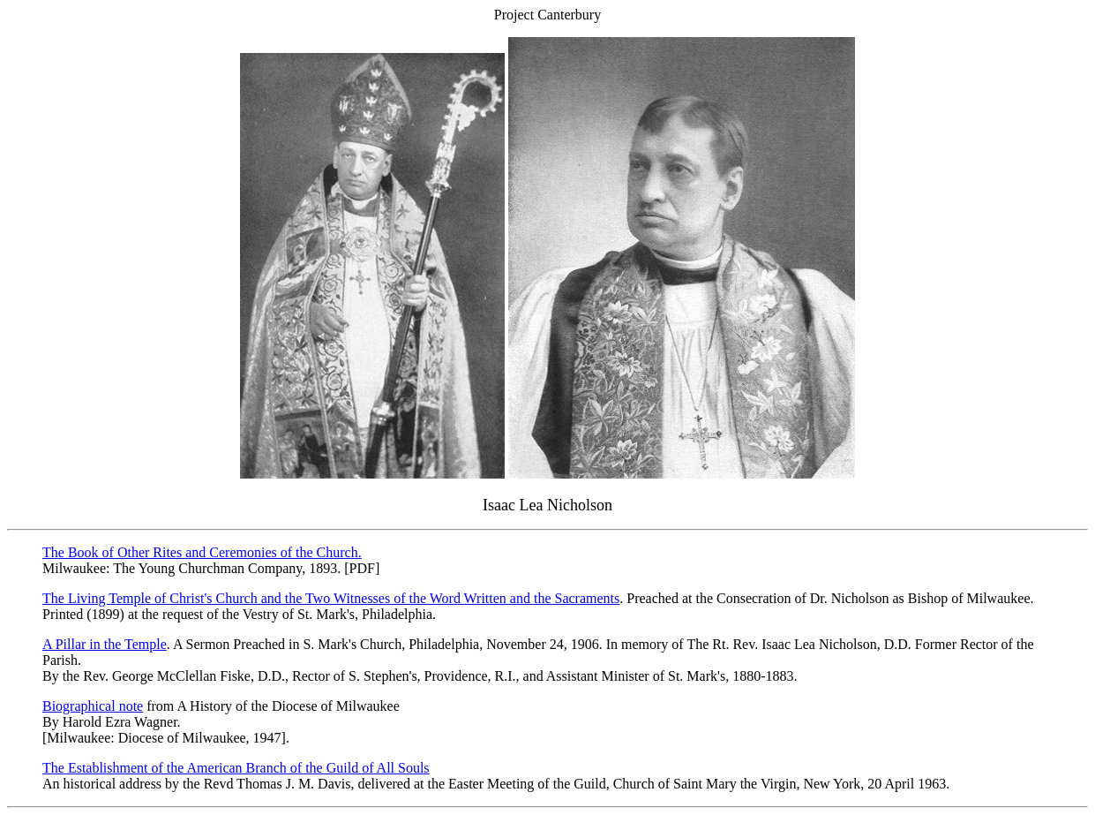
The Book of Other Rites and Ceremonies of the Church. (202, 552)
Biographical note (92, 705)
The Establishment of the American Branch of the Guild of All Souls (236, 767)
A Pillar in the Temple (104, 644)
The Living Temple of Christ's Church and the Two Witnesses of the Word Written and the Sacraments (330, 598)
